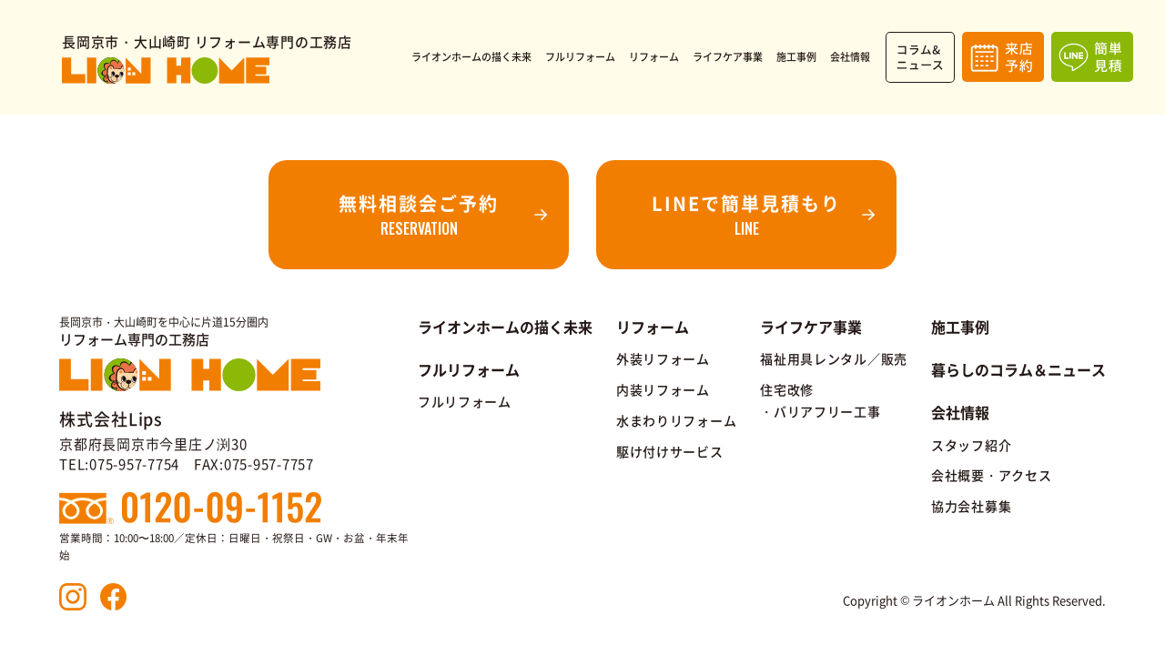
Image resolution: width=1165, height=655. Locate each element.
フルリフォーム (465, 401)
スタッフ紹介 (971, 445)
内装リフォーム (663, 389)
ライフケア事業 (811, 327)
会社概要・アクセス (991, 475)
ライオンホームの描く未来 (505, 327)
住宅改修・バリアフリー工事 (820, 400)
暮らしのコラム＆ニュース (1018, 369)
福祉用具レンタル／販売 (833, 358)
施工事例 (960, 327)
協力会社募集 (971, 506)
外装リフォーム (663, 358)
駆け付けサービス (670, 451)
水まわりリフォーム (676, 420)
